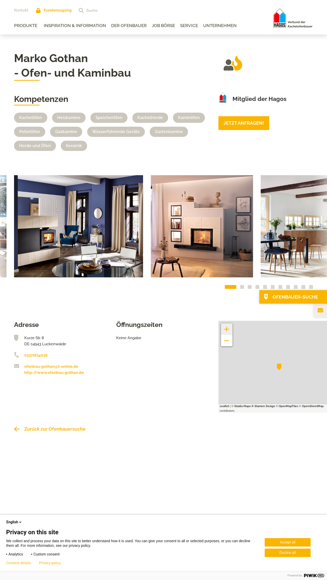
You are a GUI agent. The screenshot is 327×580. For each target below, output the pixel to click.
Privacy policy (50, 563)
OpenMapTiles (288, 406)
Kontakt (21, 10)
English (14, 522)
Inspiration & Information (75, 25)
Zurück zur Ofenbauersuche (55, 429)
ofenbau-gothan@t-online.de (51, 366)
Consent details (18, 563)
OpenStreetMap (313, 406)
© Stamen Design (263, 406)
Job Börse (163, 25)
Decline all (287, 553)
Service (189, 25)
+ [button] (227, 326)
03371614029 (36, 355)
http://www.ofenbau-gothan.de (54, 372)
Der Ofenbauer (129, 25)
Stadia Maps (242, 406)
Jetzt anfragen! (244, 123)
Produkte (25, 25)
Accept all (288, 542)
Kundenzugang (58, 10)
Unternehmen (220, 25)
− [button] (227, 338)
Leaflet (224, 406)
